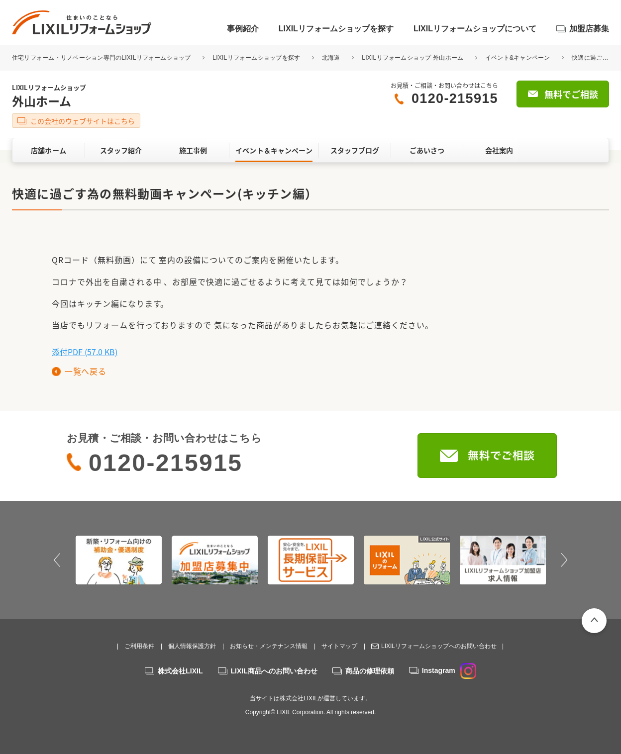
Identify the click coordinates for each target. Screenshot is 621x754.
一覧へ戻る (85, 371)
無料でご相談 (571, 94)
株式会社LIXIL (180, 671)
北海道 (331, 57)
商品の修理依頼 (369, 671)
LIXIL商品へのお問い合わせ (274, 671)
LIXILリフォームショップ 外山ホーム (412, 57)
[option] (119, 560)
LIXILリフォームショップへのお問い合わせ (439, 646)
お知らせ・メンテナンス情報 (269, 646)
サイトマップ (339, 646)
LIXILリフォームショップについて (475, 28)
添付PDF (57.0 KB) (84, 352)
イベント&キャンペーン (517, 57)
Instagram (449, 670)
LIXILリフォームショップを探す (336, 28)
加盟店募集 (589, 28)
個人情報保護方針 (192, 646)
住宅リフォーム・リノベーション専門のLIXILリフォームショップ (102, 57)
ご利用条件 (139, 646)
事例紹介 (243, 28)
